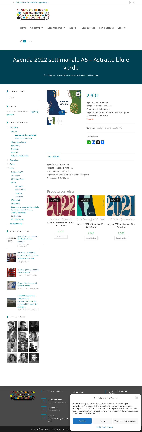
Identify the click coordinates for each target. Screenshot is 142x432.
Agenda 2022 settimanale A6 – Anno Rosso (60, 224)
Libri (12, 168)
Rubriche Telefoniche (19, 156)
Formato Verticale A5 (23, 138)
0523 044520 (22, 2)
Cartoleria (86, 219)
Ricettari (14, 152)
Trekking (18, 193)
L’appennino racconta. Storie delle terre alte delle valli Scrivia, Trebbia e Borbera (25, 210)
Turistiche (19, 196)
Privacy (110, 427)
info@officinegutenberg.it (39, 2)
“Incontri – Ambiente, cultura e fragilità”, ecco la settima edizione (27, 255)
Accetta (82, 421)
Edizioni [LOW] (17, 172)
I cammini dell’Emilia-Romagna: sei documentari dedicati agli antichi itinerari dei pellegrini (27, 301)
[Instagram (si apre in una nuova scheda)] (133, 2)
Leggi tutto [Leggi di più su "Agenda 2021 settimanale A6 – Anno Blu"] (121, 238)
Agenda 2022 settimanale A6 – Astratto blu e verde (77, 75)
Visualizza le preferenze (125, 421)
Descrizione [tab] (53, 157)
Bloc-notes (15, 145)
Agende (99, 128)
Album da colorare (18, 142)
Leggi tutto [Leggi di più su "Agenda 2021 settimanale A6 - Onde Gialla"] (91, 238)
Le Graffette (16, 216)
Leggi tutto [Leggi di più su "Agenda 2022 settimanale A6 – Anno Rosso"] (61, 236)
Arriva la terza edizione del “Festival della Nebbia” (27, 239)
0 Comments (21, 246)
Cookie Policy (101, 427)
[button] (136, 398)
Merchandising (16, 223)
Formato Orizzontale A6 (112, 128)
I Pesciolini (15, 203)
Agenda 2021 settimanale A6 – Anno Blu (121, 225)
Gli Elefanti (15, 175)
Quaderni (15, 149)
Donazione (14, 160)
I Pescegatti (15, 200)
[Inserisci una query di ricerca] (23, 97)
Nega (102, 421)
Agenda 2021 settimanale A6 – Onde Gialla (91, 225)
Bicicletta (19, 186)
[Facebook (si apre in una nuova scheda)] (130, 2)
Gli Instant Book (17, 179)
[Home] (44, 75)
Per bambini (20, 189)
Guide (13, 182)
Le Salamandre (17, 219)
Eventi (12, 164)
